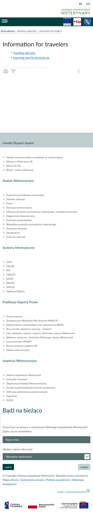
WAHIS (10, 283)
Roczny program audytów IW (21, 346)
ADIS (9, 262)
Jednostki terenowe (16, 379)
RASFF (10, 279)
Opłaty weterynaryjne (18, 350)
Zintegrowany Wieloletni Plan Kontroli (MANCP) (32, 320)
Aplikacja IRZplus (15, 291)
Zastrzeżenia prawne (32, 479)
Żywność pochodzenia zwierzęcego (25, 195)
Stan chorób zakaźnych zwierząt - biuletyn (28, 329)
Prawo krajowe (14, 316)
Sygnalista (11, 396)
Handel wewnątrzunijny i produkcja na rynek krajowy (34, 157)
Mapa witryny (10, 479)
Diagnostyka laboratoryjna (20, 216)
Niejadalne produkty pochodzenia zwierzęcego (31, 224)
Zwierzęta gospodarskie (19, 220)
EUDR (9, 400)
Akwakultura (13, 233)
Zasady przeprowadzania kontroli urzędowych (30, 387)
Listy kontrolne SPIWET (19, 341)
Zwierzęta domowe (16, 228)
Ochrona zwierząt (15, 237)
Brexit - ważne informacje (20, 170)
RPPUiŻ (10, 287)
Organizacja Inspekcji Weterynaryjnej (26, 383)
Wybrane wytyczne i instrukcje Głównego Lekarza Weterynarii (39, 337)
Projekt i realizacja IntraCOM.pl (71, 492)
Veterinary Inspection (26, 31)
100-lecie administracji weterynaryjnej (26, 392)
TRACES (10, 274)
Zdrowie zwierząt (15, 199)
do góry (83, 504)
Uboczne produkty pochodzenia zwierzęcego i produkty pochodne (41, 212)
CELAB (10, 266)
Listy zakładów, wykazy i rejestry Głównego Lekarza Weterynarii (40, 333)
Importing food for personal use (31, 57)
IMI (8, 270)
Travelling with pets (24, 52)
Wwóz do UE (13, 166)
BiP (77, 22)
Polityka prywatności (58, 479)
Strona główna (7, 31)
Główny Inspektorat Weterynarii (23, 375)
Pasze (9, 203)
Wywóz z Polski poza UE (19, 161)
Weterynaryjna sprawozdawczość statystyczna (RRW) (35, 325)
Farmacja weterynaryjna (19, 207)
